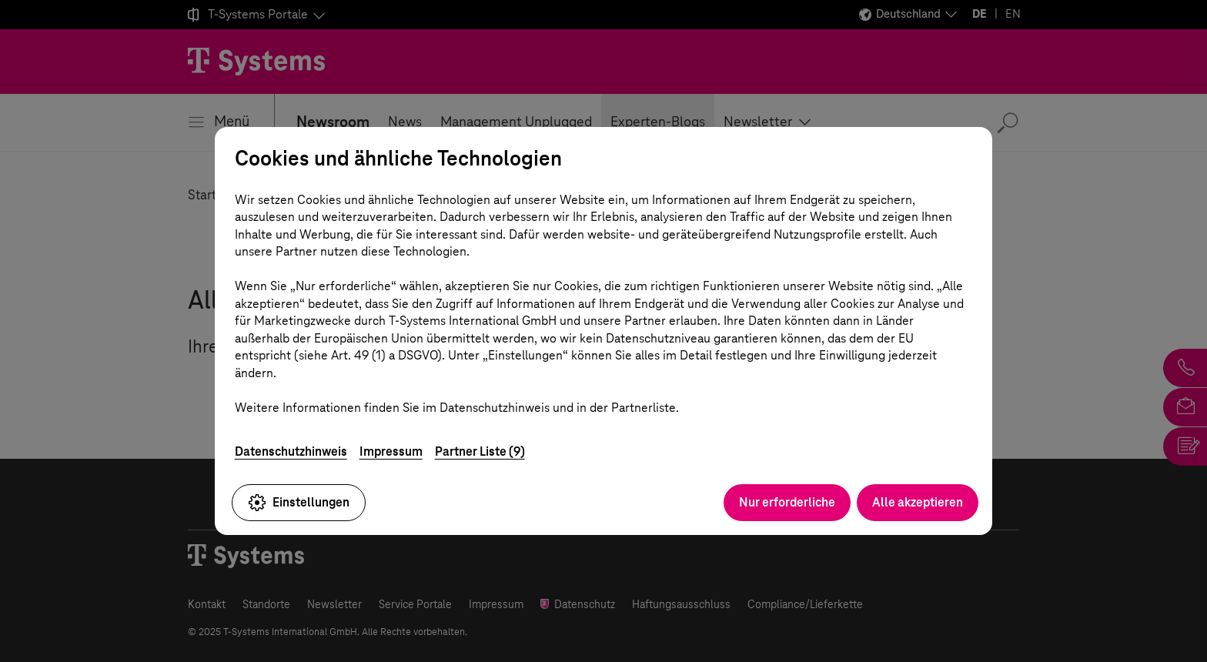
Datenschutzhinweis (291, 451)
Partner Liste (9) (480, 451)
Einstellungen (298, 502)
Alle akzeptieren (917, 502)
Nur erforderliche (787, 502)
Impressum (391, 451)
